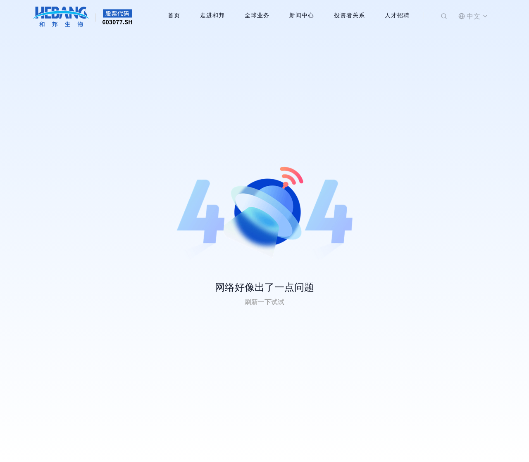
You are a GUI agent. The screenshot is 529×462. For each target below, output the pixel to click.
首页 (174, 15)
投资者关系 (349, 15)
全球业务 (257, 15)
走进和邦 (212, 15)
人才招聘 (397, 15)
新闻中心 (301, 15)
